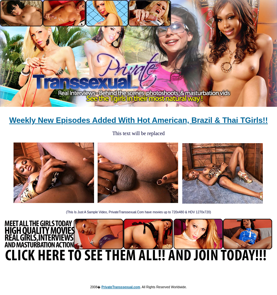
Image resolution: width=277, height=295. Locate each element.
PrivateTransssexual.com (120, 287)
